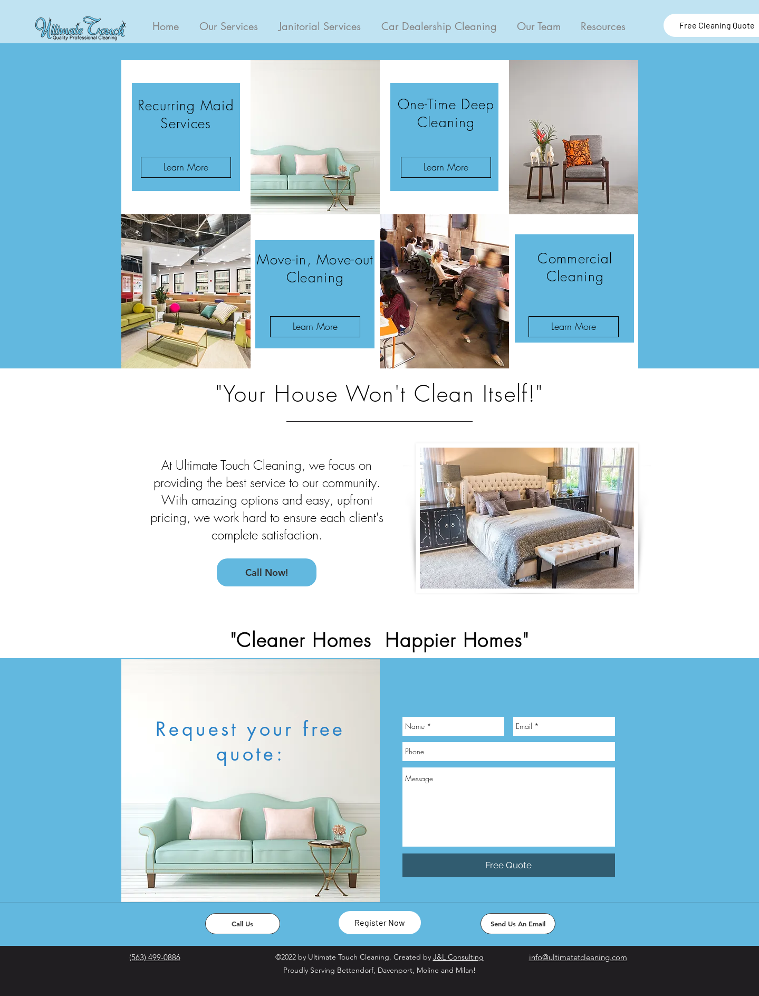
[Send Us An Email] (518, 923)
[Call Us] (242, 923)
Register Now (379, 922)
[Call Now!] (266, 572)
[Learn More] (186, 167)
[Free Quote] (508, 865)
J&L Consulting (458, 957)
